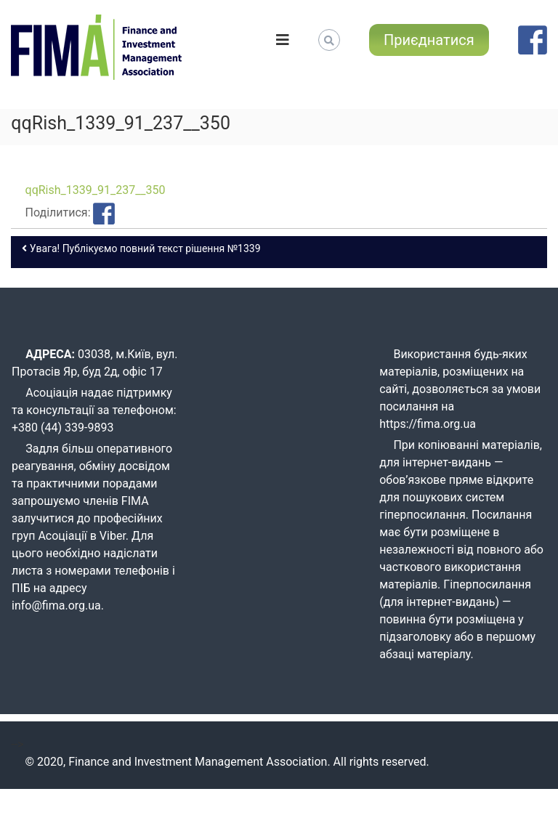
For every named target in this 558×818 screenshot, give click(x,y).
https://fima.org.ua (427, 424)
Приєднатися (429, 40)
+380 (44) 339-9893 (62, 427)
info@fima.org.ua (56, 605)
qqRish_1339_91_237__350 (95, 190)
